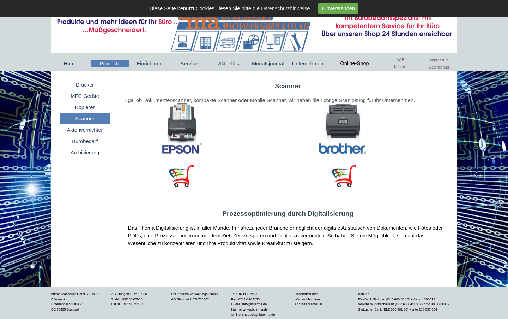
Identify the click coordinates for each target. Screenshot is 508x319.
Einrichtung (149, 63)
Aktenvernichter (85, 130)
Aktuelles (228, 63)
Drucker (85, 85)
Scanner (85, 119)
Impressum (439, 60)
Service (189, 63)
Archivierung (85, 152)
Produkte (110, 63)
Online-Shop (354, 63)
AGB (401, 60)
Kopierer (85, 107)
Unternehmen (307, 63)
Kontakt (400, 67)
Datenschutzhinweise (285, 8)
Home (70, 63)
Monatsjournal (268, 63)
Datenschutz (439, 67)
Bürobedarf (85, 141)
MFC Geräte (85, 96)
